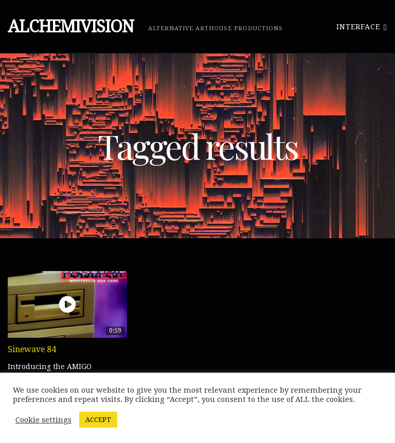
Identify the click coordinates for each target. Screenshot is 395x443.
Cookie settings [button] (43, 420)
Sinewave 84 (32, 349)
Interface (361, 26)
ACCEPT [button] (98, 419)
